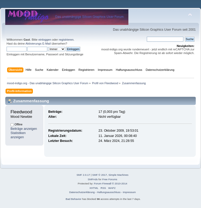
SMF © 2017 (99, 174)
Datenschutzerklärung (82, 192)
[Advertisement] (100, 6)
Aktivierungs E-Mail (38, 43)
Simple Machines (118, 174)
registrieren (66, 39)
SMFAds (93, 179)
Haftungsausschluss (108, 192)
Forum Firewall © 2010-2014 (110, 183)
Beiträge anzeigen (24, 129)
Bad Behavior (74, 199)
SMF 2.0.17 (83, 174)
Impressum (129, 192)
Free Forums (109, 179)
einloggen (44, 39)
